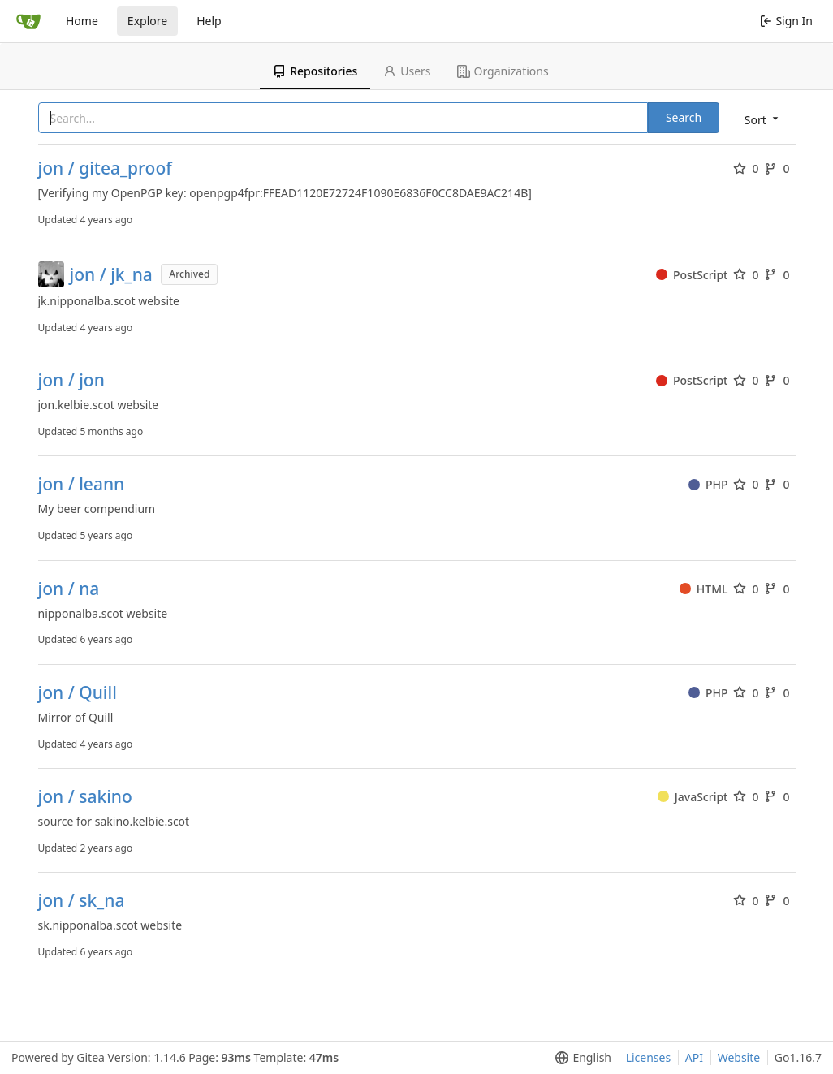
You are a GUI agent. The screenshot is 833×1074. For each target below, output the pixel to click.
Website (739, 1057)
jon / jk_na (111, 275)
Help (209, 20)
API (694, 1057)
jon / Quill (77, 693)
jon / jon (71, 380)
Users (406, 71)
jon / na (69, 589)
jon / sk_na (81, 901)
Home (82, 20)
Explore (147, 20)
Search (683, 117)
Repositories (315, 71)
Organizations (503, 71)
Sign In (786, 20)
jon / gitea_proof (105, 168)
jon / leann (81, 484)
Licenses (648, 1057)
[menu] (763, 119)
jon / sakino (85, 797)
